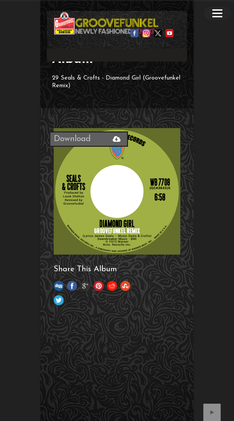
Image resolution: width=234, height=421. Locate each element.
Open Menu (217, 13)
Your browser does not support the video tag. (117, 54)
